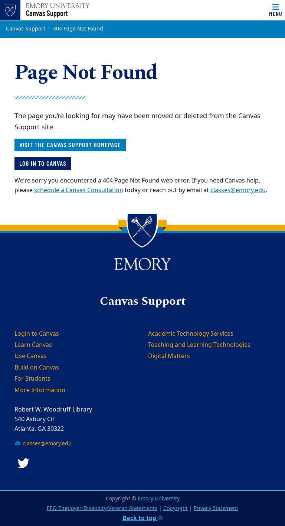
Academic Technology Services (190, 333)
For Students (32, 378)
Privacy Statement (216, 508)
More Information (39, 390)
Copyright (175, 508)
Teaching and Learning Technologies (199, 345)
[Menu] (275, 10)
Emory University (159, 499)
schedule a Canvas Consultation (78, 190)
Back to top (142, 518)
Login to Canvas (36, 333)
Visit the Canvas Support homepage (70, 145)
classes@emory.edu (238, 190)
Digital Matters (169, 356)
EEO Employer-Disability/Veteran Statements (102, 508)
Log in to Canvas (42, 163)
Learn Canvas (33, 345)
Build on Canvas (36, 367)
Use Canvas (30, 356)
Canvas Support (47, 13)
